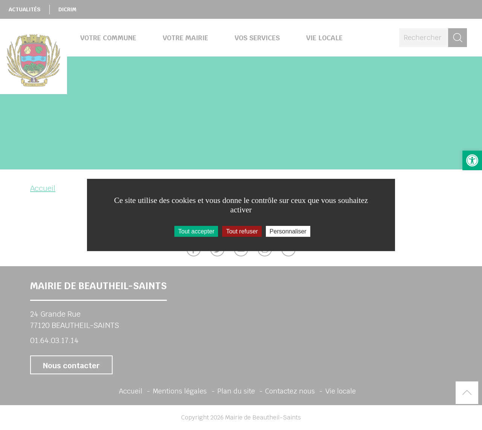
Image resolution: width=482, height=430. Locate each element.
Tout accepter (196, 231)
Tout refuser (242, 231)
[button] (472, 160)
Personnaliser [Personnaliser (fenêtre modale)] (288, 231)
